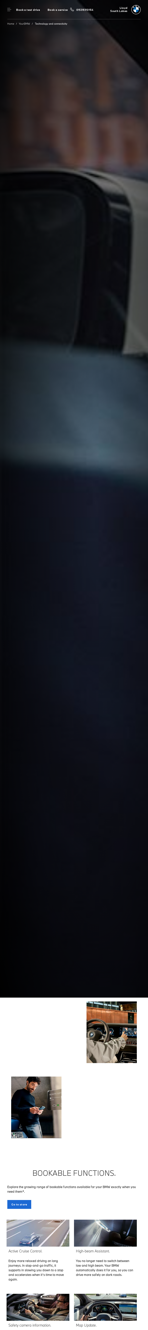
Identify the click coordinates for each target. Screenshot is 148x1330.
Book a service (58, 10)
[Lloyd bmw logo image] (125, 9)
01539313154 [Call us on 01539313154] (84, 10)
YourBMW (24, 23)
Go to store (19, 1204)
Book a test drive (28, 10)
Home (10, 23)
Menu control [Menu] (9, 9)
